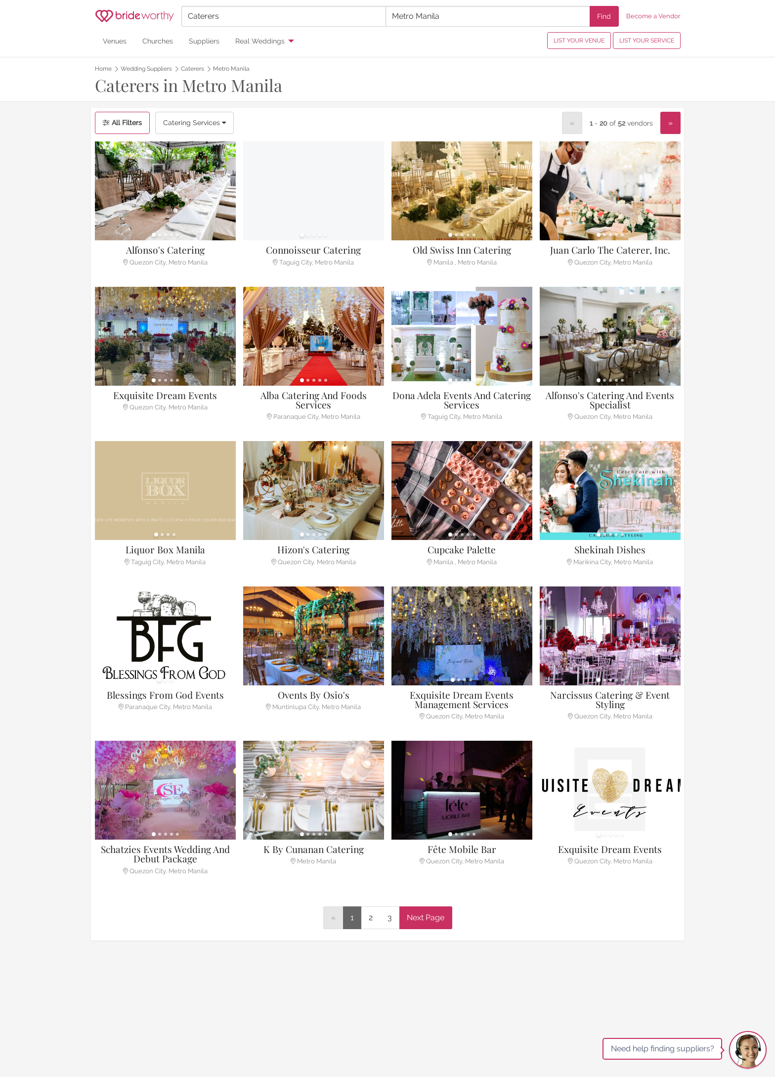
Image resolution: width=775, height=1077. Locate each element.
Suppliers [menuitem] (204, 41)
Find (604, 16)
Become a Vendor (653, 16)
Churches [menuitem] (157, 41)
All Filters (122, 123)
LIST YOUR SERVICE (646, 40)
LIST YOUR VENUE (579, 40)
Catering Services (194, 123)
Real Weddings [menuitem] (260, 41)
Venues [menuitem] (115, 41)
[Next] (670, 123)
